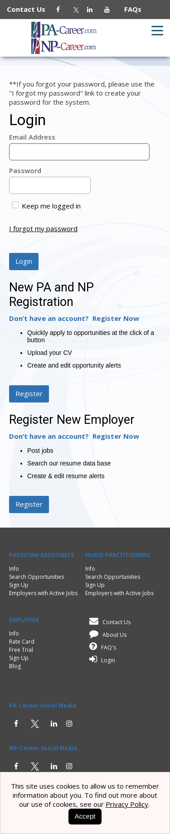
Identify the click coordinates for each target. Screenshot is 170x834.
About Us (106, 635)
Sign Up (19, 585)
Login (100, 660)
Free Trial (21, 650)
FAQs (129, 9)
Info (14, 568)
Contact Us (30, 9)
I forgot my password (43, 228)
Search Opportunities (36, 577)
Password (25, 170)
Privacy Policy (127, 804)
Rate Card (21, 641)
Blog (15, 666)
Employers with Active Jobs (43, 593)
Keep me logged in (46, 205)
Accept (85, 816)
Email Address (32, 136)
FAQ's (101, 647)
